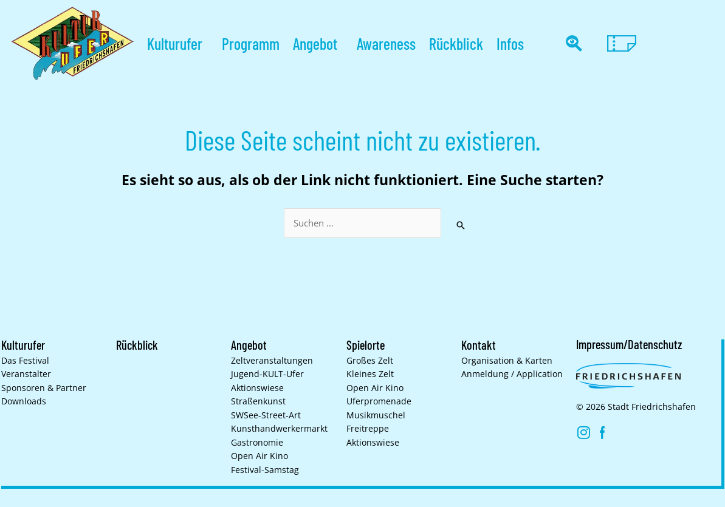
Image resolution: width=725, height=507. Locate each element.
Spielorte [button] (365, 345)
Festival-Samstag (265, 469)
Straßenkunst (258, 401)
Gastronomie (257, 442)
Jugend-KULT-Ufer (267, 374)
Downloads (23, 401)
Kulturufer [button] (177, 43)
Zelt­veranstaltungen (272, 360)
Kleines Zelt (370, 374)
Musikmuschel (375, 415)
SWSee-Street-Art (266, 415)
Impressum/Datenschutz (629, 344)
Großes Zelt (369, 360)
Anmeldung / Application (512, 374)
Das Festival (25, 360)
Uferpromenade (378, 401)
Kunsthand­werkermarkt (279, 428)
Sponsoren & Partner (43, 388)
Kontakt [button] (478, 345)
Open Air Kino (259, 456)
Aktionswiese (257, 388)
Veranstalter (26, 374)
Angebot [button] (318, 43)
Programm (251, 43)
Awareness (386, 43)
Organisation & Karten (506, 360)
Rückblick (456, 43)
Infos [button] (513, 43)
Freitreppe (367, 428)
